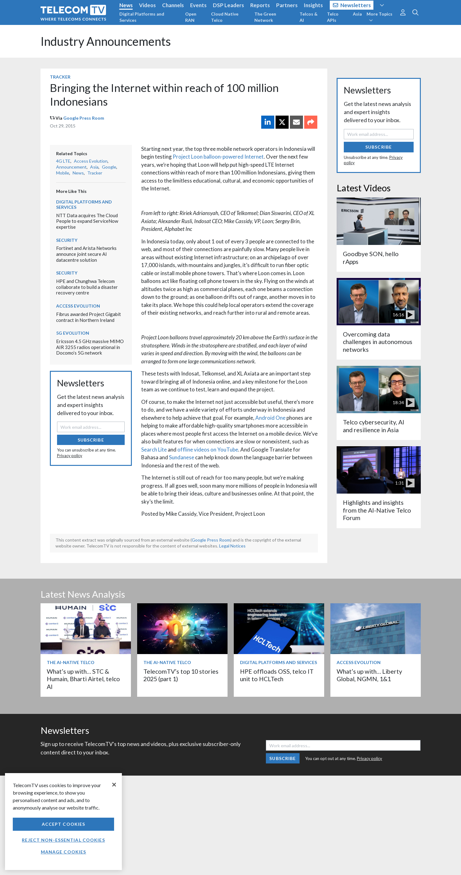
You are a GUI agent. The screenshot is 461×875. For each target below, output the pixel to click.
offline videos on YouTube (207, 449)
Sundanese (181, 457)
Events (198, 5)
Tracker (60, 76)
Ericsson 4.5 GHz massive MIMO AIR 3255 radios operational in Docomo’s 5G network (90, 347)
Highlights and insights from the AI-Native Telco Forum (377, 510)
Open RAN (190, 17)
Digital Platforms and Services (141, 17)
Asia (357, 14)
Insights (313, 5)
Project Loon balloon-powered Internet (218, 156)
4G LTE (63, 161)
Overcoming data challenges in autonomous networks (377, 342)
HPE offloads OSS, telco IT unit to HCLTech (277, 675)
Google (109, 167)
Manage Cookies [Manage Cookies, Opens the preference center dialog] (63, 851)
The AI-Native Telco (70, 662)
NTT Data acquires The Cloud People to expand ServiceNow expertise (87, 221)
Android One (270, 417)
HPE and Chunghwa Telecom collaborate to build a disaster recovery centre (87, 286)
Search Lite (154, 449)
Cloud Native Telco (224, 17)
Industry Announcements (106, 41)
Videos (147, 5)
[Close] (114, 784)
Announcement (71, 167)
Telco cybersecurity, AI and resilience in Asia (373, 425)
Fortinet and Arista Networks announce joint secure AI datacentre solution (86, 253)
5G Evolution (72, 333)
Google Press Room (83, 118)
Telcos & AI (309, 17)
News (126, 5)
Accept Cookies (63, 824)
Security (66, 240)
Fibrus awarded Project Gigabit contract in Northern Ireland (88, 317)
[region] (63, 821)
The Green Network (265, 17)
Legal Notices (232, 545)
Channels (173, 5)
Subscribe (91, 439)
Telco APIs (333, 17)
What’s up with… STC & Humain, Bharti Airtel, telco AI (83, 679)
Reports (260, 5)
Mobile (62, 172)
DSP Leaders (228, 5)
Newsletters (352, 5)
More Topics (379, 16)
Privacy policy (69, 455)
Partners (287, 5)
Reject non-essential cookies (63, 840)
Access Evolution (91, 161)
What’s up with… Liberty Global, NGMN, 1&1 (369, 675)
